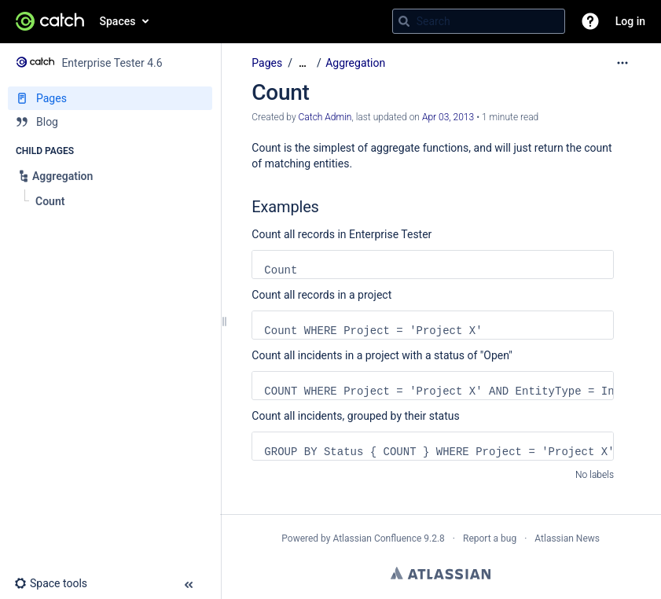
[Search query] (478, 21)
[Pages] (110, 98)
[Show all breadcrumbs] (302, 63)
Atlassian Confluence (376, 538)
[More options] (622, 63)
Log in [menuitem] (630, 21)
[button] (590, 21)
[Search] (404, 21)
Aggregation (355, 63)
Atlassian (440, 573)
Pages (267, 63)
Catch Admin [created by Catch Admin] (325, 117)
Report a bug (489, 538)
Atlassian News (567, 538)
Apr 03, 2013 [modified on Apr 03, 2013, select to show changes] (448, 117)
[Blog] (110, 122)
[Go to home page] (50, 21)
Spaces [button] (118, 21)
